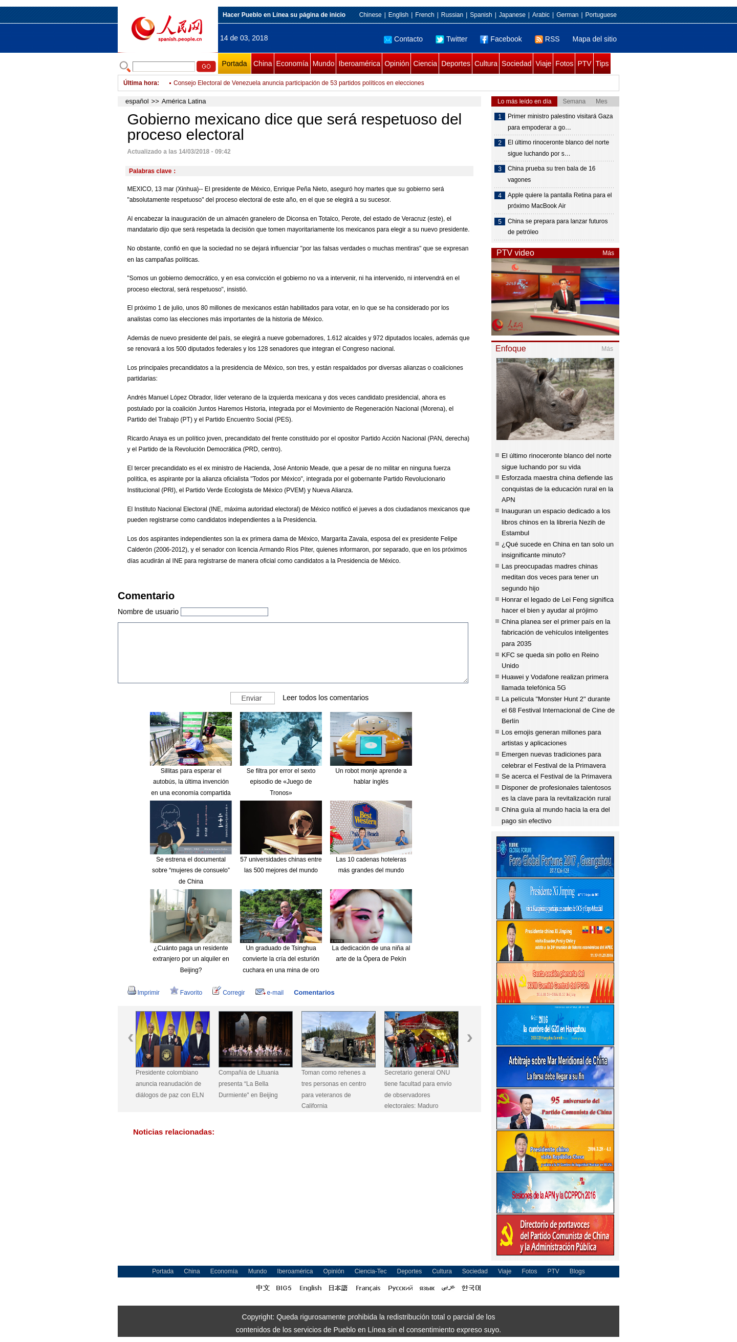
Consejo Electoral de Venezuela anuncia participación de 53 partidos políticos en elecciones (299, 83)
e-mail (269, 992)
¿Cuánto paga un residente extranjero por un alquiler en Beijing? (191, 959)
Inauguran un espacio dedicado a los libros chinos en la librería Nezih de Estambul (556, 522)
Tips (602, 63)
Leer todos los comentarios (325, 698)
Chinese (370, 14)
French (424, 14)
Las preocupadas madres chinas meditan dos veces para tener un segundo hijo (550, 577)
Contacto (403, 39)
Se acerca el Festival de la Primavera (557, 776)
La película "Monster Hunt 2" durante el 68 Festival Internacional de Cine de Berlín (558, 710)
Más (608, 253)
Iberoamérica (359, 63)
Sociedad (516, 63)
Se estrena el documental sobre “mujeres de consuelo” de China (191, 870)
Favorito (186, 992)
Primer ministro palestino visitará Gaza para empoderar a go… (560, 122)
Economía (292, 63)
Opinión (396, 63)
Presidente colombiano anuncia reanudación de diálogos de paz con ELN (170, 1083)
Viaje (543, 63)
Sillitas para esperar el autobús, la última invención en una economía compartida (190, 781)
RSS (547, 39)
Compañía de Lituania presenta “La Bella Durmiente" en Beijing (248, 1083)
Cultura (485, 63)
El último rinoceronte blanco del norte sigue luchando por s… (558, 148)
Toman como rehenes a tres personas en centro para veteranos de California (333, 1089)
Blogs (577, 1271)
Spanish (481, 14)
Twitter (451, 39)
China (262, 63)
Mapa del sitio (595, 39)
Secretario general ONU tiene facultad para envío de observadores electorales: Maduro (417, 1089)
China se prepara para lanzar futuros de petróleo (558, 227)
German (567, 14)
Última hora (140, 83)
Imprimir (143, 992)
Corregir (228, 992)
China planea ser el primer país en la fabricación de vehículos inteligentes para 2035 (556, 632)
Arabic (541, 14)
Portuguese (601, 14)
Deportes (455, 63)
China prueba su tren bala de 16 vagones (551, 174)
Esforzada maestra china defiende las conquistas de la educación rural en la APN (557, 489)
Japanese (512, 14)
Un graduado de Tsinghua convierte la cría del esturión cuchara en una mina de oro (281, 959)
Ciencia (425, 63)
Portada (234, 63)
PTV (584, 63)
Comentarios (314, 992)
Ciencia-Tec (371, 1271)
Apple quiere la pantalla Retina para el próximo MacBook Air (560, 201)
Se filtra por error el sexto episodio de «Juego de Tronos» (281, 781)
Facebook (501, 39)
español (137, 101)
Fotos (564, 63)
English (398, 14)
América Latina (184, 101)
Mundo (324, 63)
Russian (452, 14)
